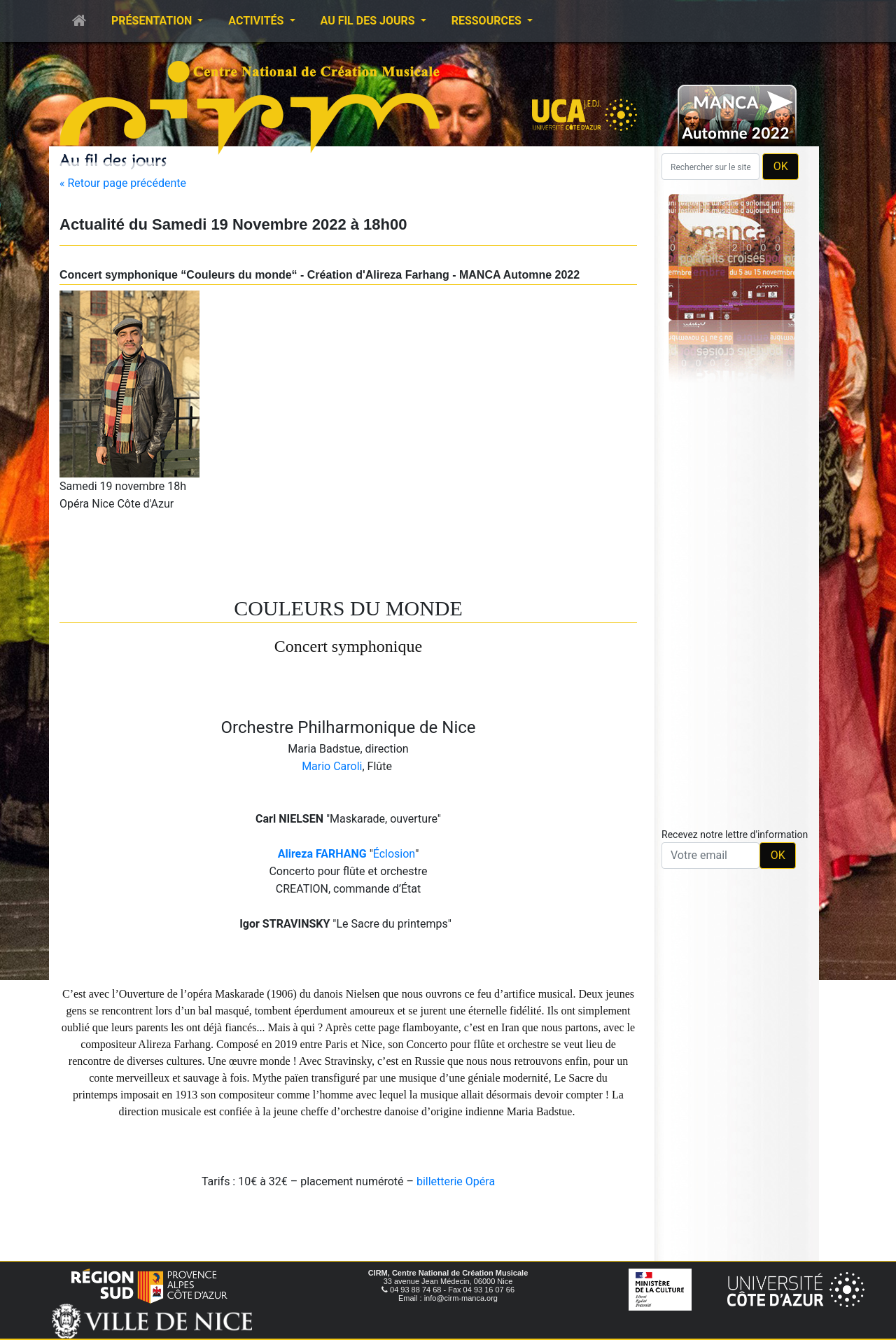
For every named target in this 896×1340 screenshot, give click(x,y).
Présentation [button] (153, 20)
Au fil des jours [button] (369, 20)
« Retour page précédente (122, 183)
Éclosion (394, 853)
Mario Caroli (332, 766)
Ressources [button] (487, 20)
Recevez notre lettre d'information (735, 834)
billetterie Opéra (455, 1181)
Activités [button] (257, 20)
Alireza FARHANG (322, 853)
